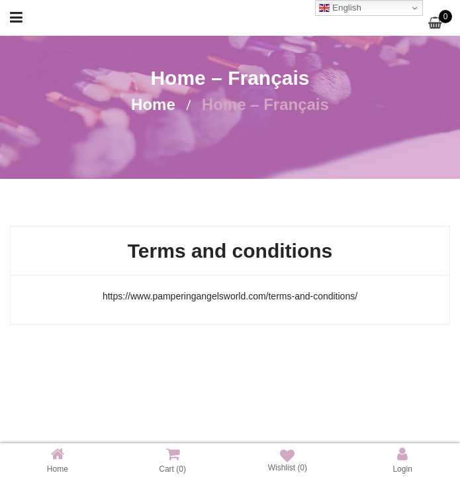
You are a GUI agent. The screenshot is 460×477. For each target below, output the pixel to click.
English (340, 8)
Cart (172, 460)
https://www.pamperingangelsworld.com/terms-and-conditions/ (230, 296)
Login (402, 460)
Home (153, 104)
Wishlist (287, 460)
